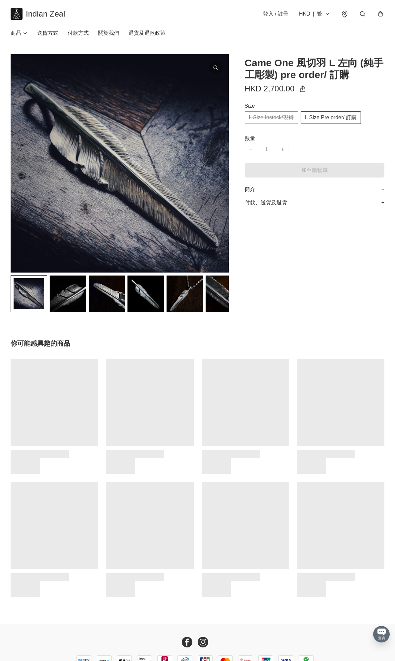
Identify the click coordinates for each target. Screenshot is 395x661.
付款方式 (78, 33)
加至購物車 (314, 170)
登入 (275, 14)
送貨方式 (47, 33)
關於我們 (108, 33)
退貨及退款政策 (147, 33)
